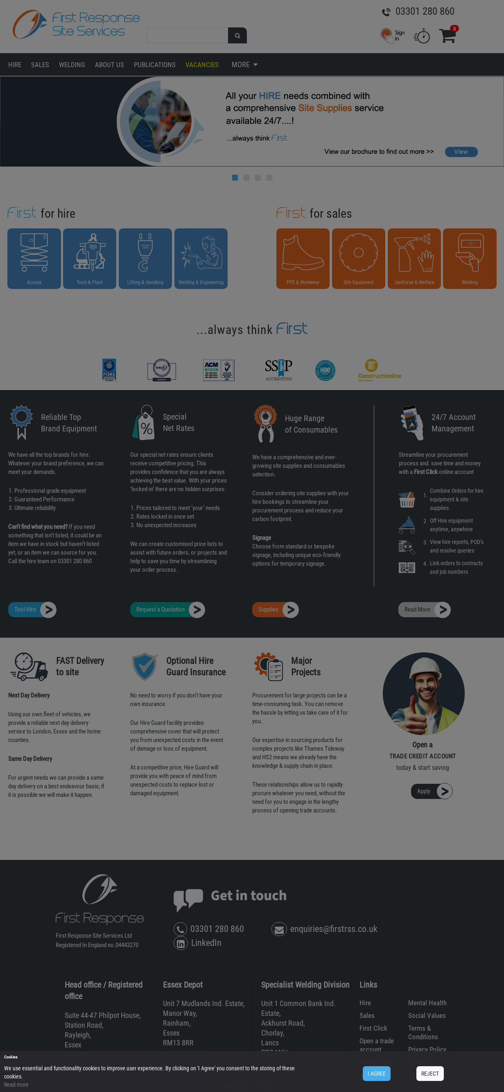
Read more (16, 1084)
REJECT (430, 1073)
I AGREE (377, 1073)
